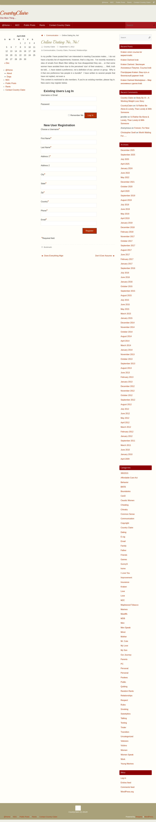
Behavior (124, 482)
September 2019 (128, 196)
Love (123, 591)
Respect (124, 700)
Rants (129, 2)
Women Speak (127, 755)
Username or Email (49, 95)
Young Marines (127, 764)
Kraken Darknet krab (130, 60)
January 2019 (126, 223)
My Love (124, 646)
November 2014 (128, 327)
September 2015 (128, 291)
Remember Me (76, 115)
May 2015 (125, 309)
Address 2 (45, 165)
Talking (124, 718)
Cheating (124, 505)
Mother (124, 637)
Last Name (46, 147)
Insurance (125, 582)
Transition (125, 732)
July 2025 (125, 159)
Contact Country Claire (142, 2)
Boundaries (126, 491)
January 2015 (126, 318)
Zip (43, 193)
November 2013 (128, 354)
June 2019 (125, 209)
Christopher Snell (128, 132)
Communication (52, 35)
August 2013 (126, 368)
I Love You (125, 573)
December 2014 (128, 323)
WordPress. (149, 817)
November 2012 (128, 391)
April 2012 (125, 422)
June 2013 (125, 373)
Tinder (123, 727)
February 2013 (127, 377)
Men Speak (126, 628)
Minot (123, 632)
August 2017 (126, 250)
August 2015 (126, 295)
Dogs (9, 77)
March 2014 (126, 345)
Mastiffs (124, 614)
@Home (105, 2)
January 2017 (126, 264)
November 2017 (128, 236)
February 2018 (127, 232)
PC (122, 664)
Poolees (124, 677)
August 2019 (126, 200)
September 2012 (128, 400)
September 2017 (128, 246)
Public (123, 682)
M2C (112, 2)
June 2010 (125, 450)
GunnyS (124, 564)
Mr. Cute (124, 641)
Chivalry (124, 510)
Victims (124, 745)
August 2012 (126, 404)
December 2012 (128, 386)
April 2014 (125, 341)
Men (122, 623)
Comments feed (127, 787)
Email (44, 220)
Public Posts (120, 2)
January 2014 (126, 350)
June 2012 (125, 413)
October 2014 (126, 332)
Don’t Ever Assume (104, 256)
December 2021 (128, 182)
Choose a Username (50, 129)
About (9, 73)
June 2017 (125, 255)
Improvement (126, 578)
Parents (124, 659)
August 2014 (126, 336)
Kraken (124, 587)
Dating (123, 532)
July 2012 (125, 409)
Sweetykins (126, 714)
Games (124, 559)
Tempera (138, 817)
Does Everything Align (52, 256)
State (43, 183)
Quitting (124, 687)
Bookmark (48, 247)
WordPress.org (127, 792)
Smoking (124, 709)
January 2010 (126, 454)
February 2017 (127, 259)
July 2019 (125, 205)
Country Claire (49, 47)
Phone (44, 211)
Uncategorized (127, 736)
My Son (124, 650)
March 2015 (126, 314)
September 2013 (128, 364)
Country (45, 202)
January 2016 (126, 282)
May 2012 (125, 418)
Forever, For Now (141, 128)
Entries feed (126, 783)
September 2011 (128, 441)
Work (123, 759)
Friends (124, 555)
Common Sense (128, 514)
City (43, 174)
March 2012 (126, 427)
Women (124, 750)
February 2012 (127, 432)
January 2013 (126, 382)
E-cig (123, 537)
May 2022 (125, 177)
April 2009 (125, 459)
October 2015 (126, 286)
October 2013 (126, 359)
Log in (123, 778)
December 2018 (128, 227)
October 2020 (126, 187)
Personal (72, 50)
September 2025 (128, 155)
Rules (123, 705)
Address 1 (46, 156)
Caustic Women (127, 500)
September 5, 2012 (66, 47)
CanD (123, 496)
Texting (124, 723)
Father (123, 550)
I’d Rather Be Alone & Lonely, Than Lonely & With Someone (136, 109)
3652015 (124, 473)
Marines (124, 609)
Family (123, 546)
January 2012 (126, 436)
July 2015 (125, 300)
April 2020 (125, 191)
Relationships (82, 50)
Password (45, 104)
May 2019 (125, 214)
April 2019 (125, 218)
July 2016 (125, 273)
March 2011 (126, 445)
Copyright (125, 523)
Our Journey (126, 655)
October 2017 (126, 241)
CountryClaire (14, 13)
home (123, 568)
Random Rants (127, 691)
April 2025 (125, 164)
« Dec (6, 63)
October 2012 (126, 395)
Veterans (124, 741)
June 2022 (125, 173)
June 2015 (125, 304)
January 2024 (126, 168)
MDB (123, 618)
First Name (46, 138)
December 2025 (128, 150)
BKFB (123, 487)
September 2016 (128, 268)
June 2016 (125, 277)
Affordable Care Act (129, 478)
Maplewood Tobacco (129, 605)
